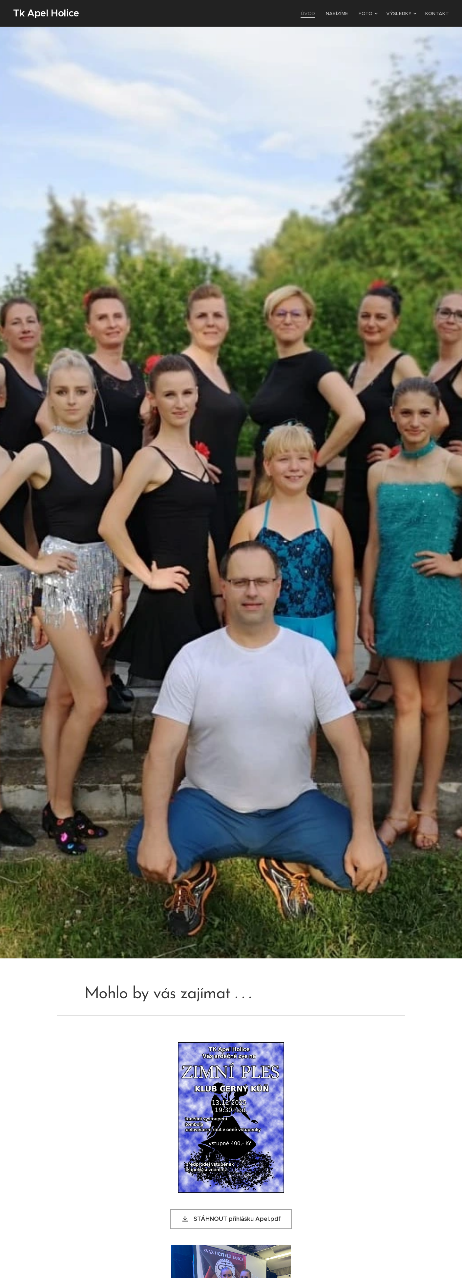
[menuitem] (316, 13)
